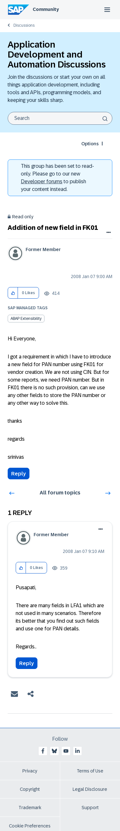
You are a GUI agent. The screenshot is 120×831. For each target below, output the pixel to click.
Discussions (24, 25)
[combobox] (60, 118)
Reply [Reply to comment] (26, 663)
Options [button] (90, 143)
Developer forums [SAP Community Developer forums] (41, 181)
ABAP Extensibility (26, 318)
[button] (13, 293)
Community (46, 9)
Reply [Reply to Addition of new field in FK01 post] (18, 473)
